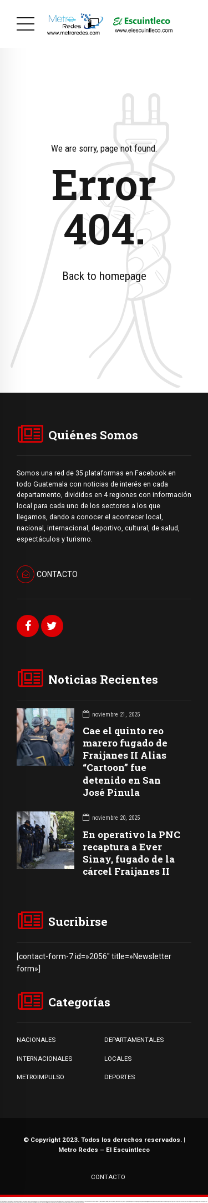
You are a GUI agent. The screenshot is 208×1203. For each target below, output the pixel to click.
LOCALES (117, 1058)
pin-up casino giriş (144, 1201)
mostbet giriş (33, 1202)
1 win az (114, 1201)
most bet (20, 1202)
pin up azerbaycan (161, 1201)
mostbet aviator (50, 1202)
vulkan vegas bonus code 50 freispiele (91, 1201)
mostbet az (28, 1202)
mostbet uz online (14, 1202)
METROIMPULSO (40, 1077)
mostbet (170, 1201)
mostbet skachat (181, 1201)
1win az (104, 1201)
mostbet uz (174, 1201)
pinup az (139, 1201)
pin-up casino (150, 1201)
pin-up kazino (155, 1201)
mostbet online (200, 1201)
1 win (102, 1201)
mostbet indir (44, 1202)
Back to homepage (104, 276)
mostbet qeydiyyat (80, 1202)
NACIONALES (36, 1040)
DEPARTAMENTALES (134, 1040)
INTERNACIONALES (44, 1058)
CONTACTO (108, 1177)
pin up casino (133, 1201)
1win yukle (124, 1201)
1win (100, 1201)
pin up (127, 1201)
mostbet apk (187, 1201)
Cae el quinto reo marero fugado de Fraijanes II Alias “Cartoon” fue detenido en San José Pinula (125, 761)
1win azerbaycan (118, 1201)
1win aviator (110, 1201)
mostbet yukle (38, 1202)
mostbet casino (57, 1202)
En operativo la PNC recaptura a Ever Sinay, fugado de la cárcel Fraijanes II (131, 853)
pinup (130, 1201)
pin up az (166, 1201)
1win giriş (106, 1201)
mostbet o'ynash (6, 1202)
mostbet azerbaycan (64, 1202)
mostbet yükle (72, 1202)
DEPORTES (119, 1077)
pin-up (137, 1201)
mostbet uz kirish (193, 1201)
